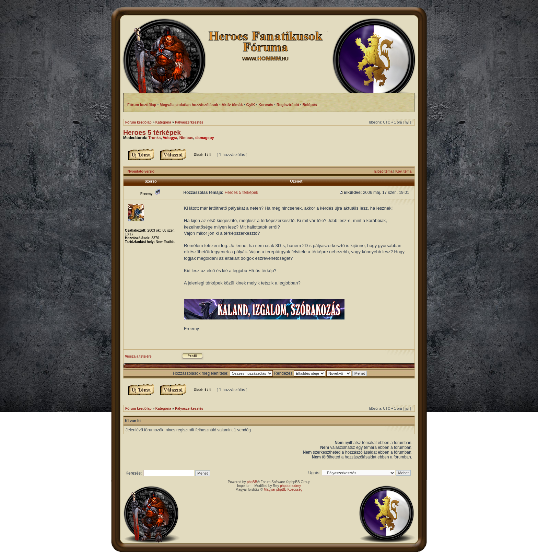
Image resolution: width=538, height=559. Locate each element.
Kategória (163, 122)
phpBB (252, 482)
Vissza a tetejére (138, 356)
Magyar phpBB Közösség (283, 489)
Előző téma (383, 171)
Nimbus (186, 138)
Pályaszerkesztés (189, 122)
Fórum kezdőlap (138, 122)
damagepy (204, 138)
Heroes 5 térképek (152, 132)
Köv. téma (403, 171)
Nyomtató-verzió (141, 171)
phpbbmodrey (290, 486)
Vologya (170, 138)
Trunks (154, 138)
